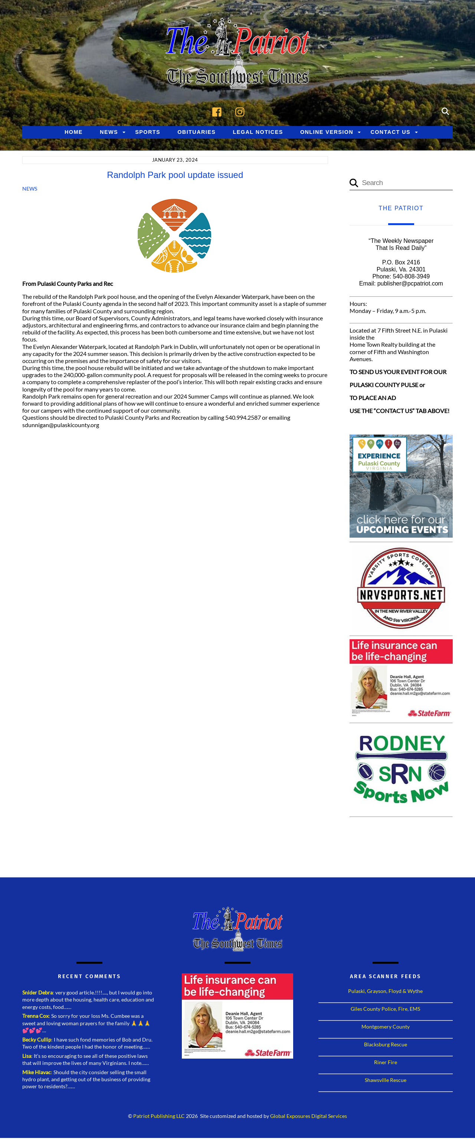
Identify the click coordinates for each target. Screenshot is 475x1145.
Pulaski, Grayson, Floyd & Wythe (385, 992)
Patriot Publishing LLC (159, 1117)
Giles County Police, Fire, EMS (385, 1010)
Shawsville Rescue (385, 1081)
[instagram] (242, 111)
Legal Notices (258, 133)
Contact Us (390, 133)
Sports (147, 133)
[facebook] (219, 111)
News (109, 133)
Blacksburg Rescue (385, 1045)
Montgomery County (385, 1027)
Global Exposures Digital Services (308, 1117)
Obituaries (196, 133)
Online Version (326, 133)
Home (74, 133)
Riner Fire (385, 1063)
